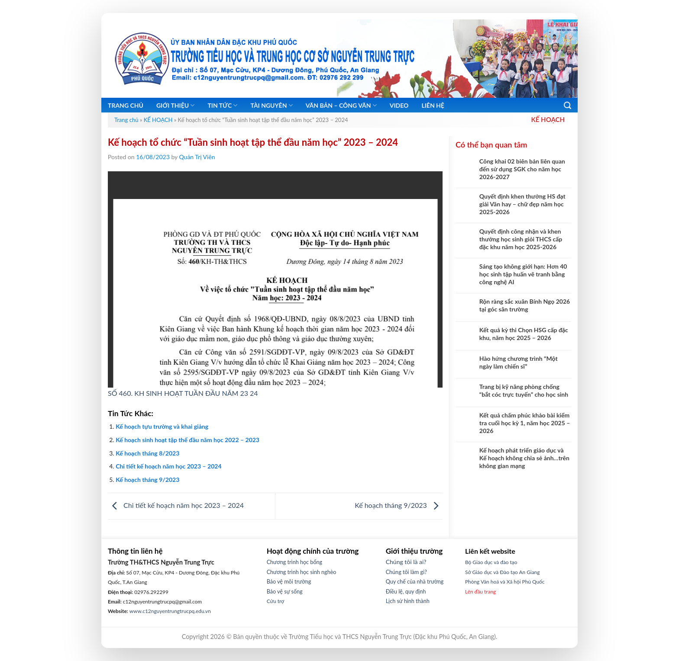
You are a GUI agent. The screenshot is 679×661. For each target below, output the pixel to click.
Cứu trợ (276, 601)
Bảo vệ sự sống (285, 591)
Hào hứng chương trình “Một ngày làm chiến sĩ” (518, 362)
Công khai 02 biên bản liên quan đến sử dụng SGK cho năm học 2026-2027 (522, 168)
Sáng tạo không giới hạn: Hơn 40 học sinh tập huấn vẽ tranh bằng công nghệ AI (523, 274)
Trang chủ (125, 105)
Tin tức (222, 105)
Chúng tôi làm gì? (406, 572)
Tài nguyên (271, 105)
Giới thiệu (175, 105)
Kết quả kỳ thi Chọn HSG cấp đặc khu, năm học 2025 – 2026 (523, 333)
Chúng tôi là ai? (406, 561)
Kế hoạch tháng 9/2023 (147, 479)
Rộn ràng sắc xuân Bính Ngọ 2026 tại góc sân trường (524, 305)
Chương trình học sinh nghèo (301, 572)
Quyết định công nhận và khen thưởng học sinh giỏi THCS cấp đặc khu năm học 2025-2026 (521, 239)
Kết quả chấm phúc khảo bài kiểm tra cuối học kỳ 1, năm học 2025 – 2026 (524, 422)
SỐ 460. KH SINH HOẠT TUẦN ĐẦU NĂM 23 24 (183, 393)
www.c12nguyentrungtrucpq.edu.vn (170, 611)
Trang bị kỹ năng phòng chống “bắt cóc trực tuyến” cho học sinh (523, 390)
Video (399, 105)
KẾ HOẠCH (158, 119)
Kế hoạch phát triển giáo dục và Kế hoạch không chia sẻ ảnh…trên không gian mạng (524, 457)
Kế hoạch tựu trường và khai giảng (162, 426)
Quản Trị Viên (197, 156)
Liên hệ (432, 105)
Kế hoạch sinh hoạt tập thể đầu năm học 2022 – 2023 (187, 439)
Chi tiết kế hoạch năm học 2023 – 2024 (168, 466)
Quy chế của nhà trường (415, 581)
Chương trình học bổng (294, 562)
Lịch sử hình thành (408, 601)
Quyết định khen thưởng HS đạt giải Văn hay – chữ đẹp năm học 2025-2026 (522, 204)
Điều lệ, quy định (406, 591)
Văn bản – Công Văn (341, 105)
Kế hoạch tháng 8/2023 (147, 453)
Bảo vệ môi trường (289, 581)
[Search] (567, 105)
